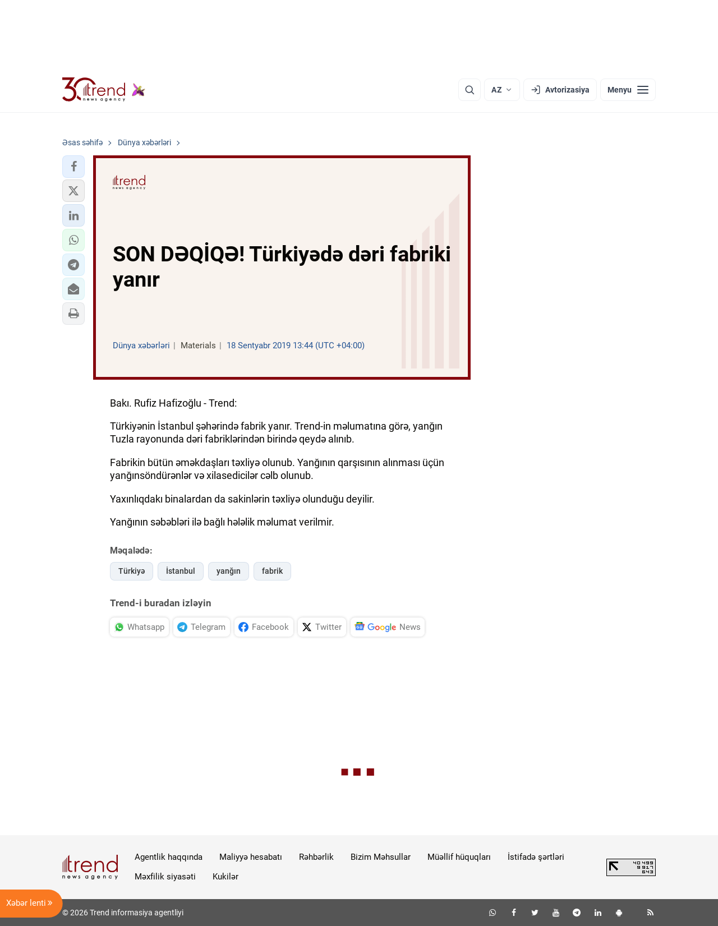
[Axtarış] (469, 90)
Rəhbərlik (316, 857)
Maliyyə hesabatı (250, 857)
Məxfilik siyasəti (165, 877)
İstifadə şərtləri (536, 857)
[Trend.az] (103, 89)
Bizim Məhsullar (381, 857)
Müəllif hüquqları (459, 857)
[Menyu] (628, 90)
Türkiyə (131, 570)
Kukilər (225, 877)
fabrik (272, 570)
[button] (73, 166)
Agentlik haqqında (168, 857)
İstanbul (180, 570)
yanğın (229, 570)
